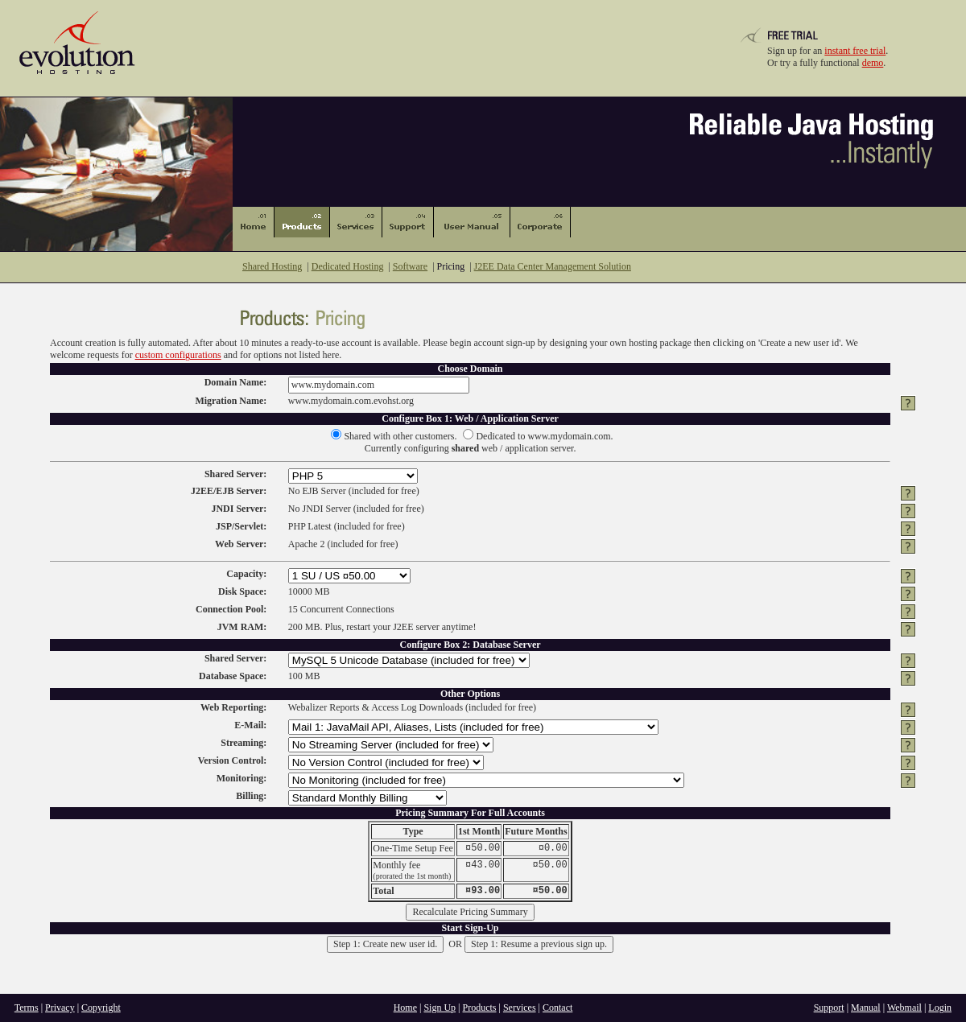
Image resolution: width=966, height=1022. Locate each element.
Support (829, 1007)
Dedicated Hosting (348, 266)
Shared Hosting (272, 266)
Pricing (451, 266)
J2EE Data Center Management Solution (552, 266)
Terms (26, 1007)
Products (480, 1007)
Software (410, 266)
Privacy (60, 1007)
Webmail (904, 1007)
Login (940, 1007)
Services (519, 1007)
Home (405, 1007)
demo (873, 62)
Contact (557, 1007)
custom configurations (178, 355)
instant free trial (855, 50)
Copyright (101, 1007)
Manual (866, 1007)
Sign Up (439, 1007)
